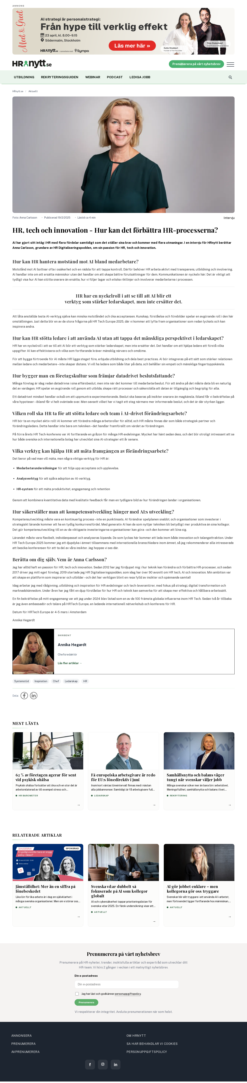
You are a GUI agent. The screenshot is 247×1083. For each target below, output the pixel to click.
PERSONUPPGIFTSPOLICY (147, 1052)
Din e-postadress (86, 975)
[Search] (230, 77)
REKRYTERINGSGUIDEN (60, 77)
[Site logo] (32, 64)
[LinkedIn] (115, 1064)
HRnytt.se (17, 91)
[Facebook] (90, 1064)
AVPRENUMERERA (25, 1052)
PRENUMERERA (23, 1044)
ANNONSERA (21, 1035)
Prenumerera (86, 1002)
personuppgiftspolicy (128, 993)
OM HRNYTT (136, 1035)
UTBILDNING (24, 77)
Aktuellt (33, 91)
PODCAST (115, 77)
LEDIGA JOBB (140, 77)
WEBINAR (92, 77)
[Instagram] (103, 1064)
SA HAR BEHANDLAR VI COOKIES (152, 1044)
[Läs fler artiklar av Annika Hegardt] (123, 651)
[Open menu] (230, 64)
